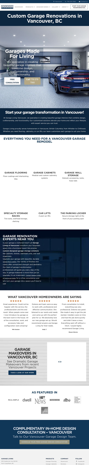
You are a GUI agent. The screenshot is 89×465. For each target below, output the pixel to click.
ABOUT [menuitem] (64, 7)
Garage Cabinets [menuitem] (51, 432)
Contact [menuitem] (63, 434)
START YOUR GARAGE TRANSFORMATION (79, 6)
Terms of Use (37, 454)
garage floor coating (10, 239)
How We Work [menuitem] (65, 439)
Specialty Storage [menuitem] (51, 439)
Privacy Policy (27, 454)
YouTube (81, 439)
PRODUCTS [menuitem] (29, 7)
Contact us (83, 1)
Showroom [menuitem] (64, 429)
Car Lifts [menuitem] (48, 441)
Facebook (81, 429)
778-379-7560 (70, 1)
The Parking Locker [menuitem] (49, 445)
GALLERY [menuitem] (55, 7)
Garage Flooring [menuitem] (51, 429)
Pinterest (81, 437)
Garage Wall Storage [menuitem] (50, 435)
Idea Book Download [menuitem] (64, 443)
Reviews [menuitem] (63, 432)
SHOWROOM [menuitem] (19, 7)
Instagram (81, 432)
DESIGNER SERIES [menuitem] (42, 7)
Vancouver (57, 1)
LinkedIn (80, 434)
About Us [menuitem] (64, 437)
